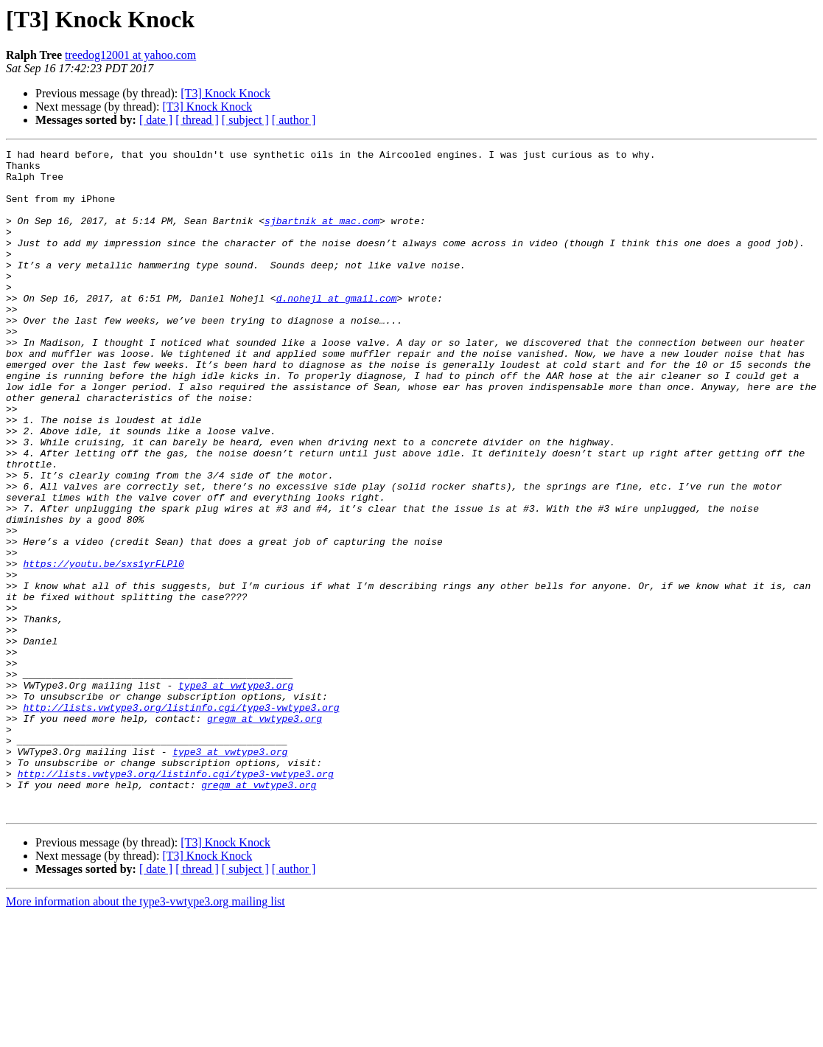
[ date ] (155, 120)
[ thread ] (197, 120)
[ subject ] (245, 120)
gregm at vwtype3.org (264, 833)
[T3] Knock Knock (225, 93)
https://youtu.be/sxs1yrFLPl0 (103, 647)
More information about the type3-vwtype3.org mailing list (145, 1034)
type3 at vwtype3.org (235, 793)
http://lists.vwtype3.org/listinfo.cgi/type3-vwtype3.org (181, 820)
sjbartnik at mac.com (322, 236)
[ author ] (294, 120)
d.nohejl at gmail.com (336, 328)
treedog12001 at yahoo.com (130, 55)
